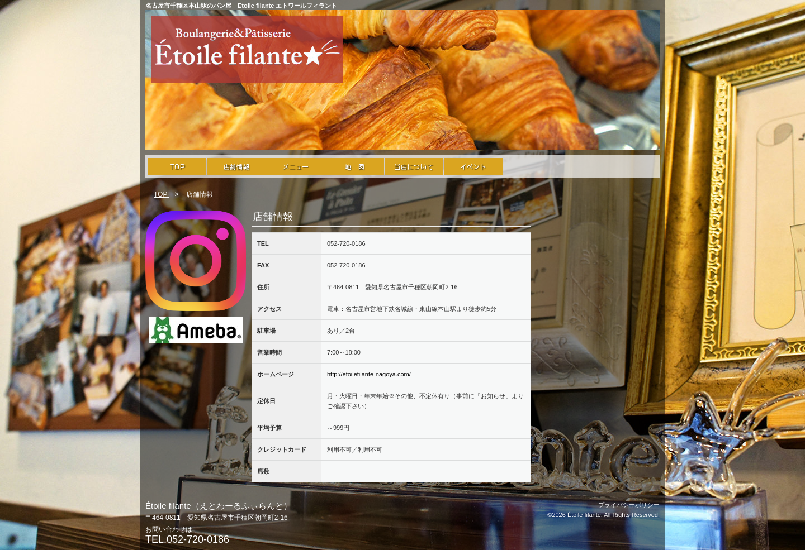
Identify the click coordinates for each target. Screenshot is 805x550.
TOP (161, 194)
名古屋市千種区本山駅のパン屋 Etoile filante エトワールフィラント (241, 5)
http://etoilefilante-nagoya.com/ (369, 374)
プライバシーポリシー (629, 504)
